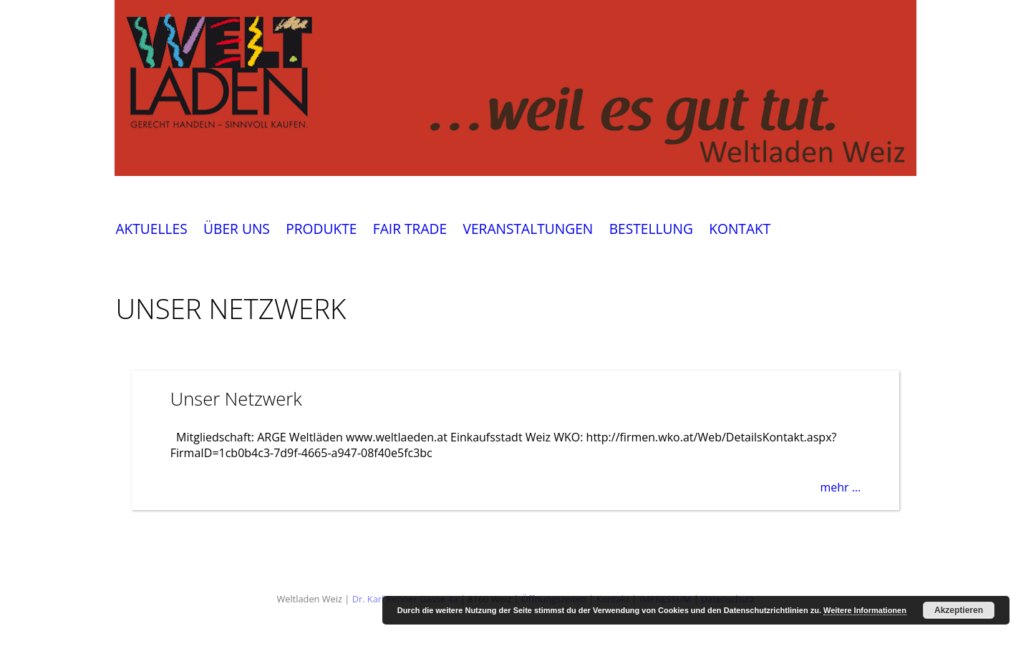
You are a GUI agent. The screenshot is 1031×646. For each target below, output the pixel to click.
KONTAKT (739, 229)
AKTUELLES (151, 229)
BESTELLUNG (651, 229)
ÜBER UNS (236, 229)
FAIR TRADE (410, 229)
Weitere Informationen (864, 610)
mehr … (840, 487)
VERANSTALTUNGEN (528, 229)
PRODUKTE (321, 229)
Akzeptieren (958, 610)
